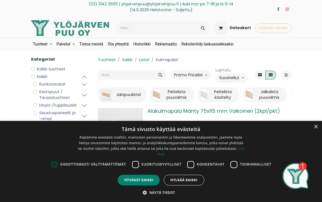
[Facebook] (278, 9)
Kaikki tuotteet (51, 69)
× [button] (316, 127)
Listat (144, 60)
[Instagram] (287, 9)
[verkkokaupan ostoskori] (232, 28)
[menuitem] (42, 44)
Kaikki (127, 60)
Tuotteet (107, 60)
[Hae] (203, 28)
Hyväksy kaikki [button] (138, 180)
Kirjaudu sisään (273, 28)
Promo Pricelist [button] (189, 75)
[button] (232, 78)
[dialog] (161, 161)
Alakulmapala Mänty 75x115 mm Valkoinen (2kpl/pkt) (213, 110)
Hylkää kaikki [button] (183, 180)
